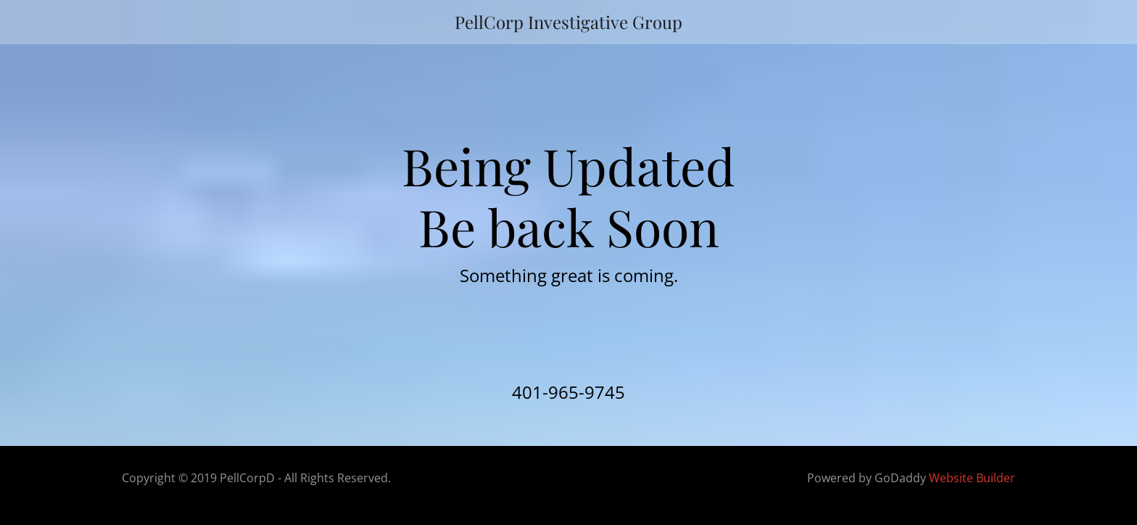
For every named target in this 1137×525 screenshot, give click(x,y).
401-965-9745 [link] (568, 392)
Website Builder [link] (972, 478)
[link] (568, 22)
